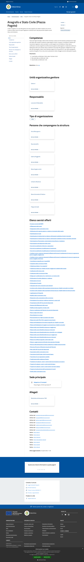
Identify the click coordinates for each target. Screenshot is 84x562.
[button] (42, 560)
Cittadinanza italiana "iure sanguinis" (38, 266)
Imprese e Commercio (28, 530)
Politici (7, 533)
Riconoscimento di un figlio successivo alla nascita (42, 317)
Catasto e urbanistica (28, 533)
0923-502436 (37, 447)
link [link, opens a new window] (53, 554)
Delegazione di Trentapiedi (40, 382)
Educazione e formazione (47, 524)
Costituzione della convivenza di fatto (39, 273)
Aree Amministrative (10, 526)
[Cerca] (76, 6)
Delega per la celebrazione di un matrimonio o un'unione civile (44, 276)
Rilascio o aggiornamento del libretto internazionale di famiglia (45, 342)
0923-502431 (37, 432)
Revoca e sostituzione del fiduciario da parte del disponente (44, 310)
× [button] (82, 548)
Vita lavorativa (27, 528)
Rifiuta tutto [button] (47, 557)
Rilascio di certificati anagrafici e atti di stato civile (41, 339)
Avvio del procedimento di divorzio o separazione (41, 246)
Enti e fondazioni (9, 530)
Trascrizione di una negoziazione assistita (39, 357)
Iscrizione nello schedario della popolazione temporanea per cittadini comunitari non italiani (51, 288)
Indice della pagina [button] (12, 35)
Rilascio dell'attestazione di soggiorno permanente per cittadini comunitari (47, 325)
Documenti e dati (9, 537)
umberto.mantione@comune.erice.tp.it (44, 425)
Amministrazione (15, 16)
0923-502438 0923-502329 (40, 440)
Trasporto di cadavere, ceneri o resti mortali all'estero (42, 364)
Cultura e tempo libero (28, 526)
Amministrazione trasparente (48, 544)
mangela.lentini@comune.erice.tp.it (43, 422)
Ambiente (44, 530)
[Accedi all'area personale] (72, 1)
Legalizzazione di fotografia (36, 293)
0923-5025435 (37, 437)
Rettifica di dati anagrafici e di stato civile (39, 308)
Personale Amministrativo (11, 535)
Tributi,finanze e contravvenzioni (49, 528)
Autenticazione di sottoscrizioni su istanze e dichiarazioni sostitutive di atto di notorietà (50, 236)
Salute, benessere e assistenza (48, 533)
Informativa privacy (46, 546)
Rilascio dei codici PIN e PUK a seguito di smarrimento (42, 320)
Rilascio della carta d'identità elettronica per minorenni (43, 337)
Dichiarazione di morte (35, 281)
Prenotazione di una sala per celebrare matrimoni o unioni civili (45, 300)
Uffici (21, 16)
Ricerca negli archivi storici (36, 312)
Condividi (63, 22)
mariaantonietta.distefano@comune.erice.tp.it (45, 430)
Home (9, 16)
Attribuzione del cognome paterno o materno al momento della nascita (47, 231)
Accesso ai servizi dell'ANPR (36, 224)
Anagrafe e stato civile (28, 524)
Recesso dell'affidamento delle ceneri (39, 305)
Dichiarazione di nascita (35, 283)
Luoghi (61, 534)
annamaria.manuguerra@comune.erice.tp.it (45, 415)
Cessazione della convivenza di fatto (38, 263)
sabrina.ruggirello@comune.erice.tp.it (43, 420)
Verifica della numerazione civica (38, 371)
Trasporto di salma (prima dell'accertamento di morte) (43, 369)
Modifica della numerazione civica (38, 295)
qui (39, 65)
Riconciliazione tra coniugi (36, 315)
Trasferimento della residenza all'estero (39, 359)
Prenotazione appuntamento (30, 544)
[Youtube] (62, 7)
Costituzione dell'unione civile (37, 271)
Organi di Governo (10, 524)
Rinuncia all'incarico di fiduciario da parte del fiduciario (43, 347)
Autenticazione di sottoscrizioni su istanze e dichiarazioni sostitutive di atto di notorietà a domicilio (53, 238)
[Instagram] (65, 7)
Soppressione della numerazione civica (39, 352)
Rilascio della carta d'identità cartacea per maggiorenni (43, 327)
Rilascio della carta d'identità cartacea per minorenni (42, 330)
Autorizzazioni (45, 535)
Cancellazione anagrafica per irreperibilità (40, 261)
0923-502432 (37, 435)
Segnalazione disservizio (29, 546)
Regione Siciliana (9, 1)
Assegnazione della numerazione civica (39, 229)
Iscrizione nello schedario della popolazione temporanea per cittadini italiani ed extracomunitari (52, 290)
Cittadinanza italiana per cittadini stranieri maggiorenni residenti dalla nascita (48, 268)
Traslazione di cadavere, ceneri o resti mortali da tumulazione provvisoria (47, 362)
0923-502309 (37, 444)
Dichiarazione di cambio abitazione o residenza (41, 278)
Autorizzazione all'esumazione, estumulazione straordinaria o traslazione (47, 241)
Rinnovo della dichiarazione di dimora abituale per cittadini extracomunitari (47, 344)
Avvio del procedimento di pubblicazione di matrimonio (43, 248)
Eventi (61, 536)
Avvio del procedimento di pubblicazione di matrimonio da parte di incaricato (48, 251)
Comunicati (62, 526)
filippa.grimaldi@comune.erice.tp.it (43, 427)
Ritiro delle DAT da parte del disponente (39, 349)
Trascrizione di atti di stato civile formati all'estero (41, 354)
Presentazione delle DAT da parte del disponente (41, 303)
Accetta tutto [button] (37, 557)
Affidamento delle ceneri (36, 226)
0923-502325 (37, 442)
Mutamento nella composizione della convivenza (41, 298)
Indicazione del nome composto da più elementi (41, 285)
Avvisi (61, 528)
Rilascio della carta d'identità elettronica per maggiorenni (43, 335)
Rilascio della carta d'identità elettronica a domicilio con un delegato (46, 332)
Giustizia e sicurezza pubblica (48, 526)
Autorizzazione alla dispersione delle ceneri (40, 243)
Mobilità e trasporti (28, 535)
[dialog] (42, 554)
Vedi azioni (63, 25)
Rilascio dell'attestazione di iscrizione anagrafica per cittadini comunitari (47, 322)
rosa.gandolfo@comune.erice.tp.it (43, 417)
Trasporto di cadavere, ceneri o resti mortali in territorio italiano (45, 366)
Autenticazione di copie (35, 233)
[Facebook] (59, 7)
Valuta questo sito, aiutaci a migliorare (42, 507)
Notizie (61, 524)
